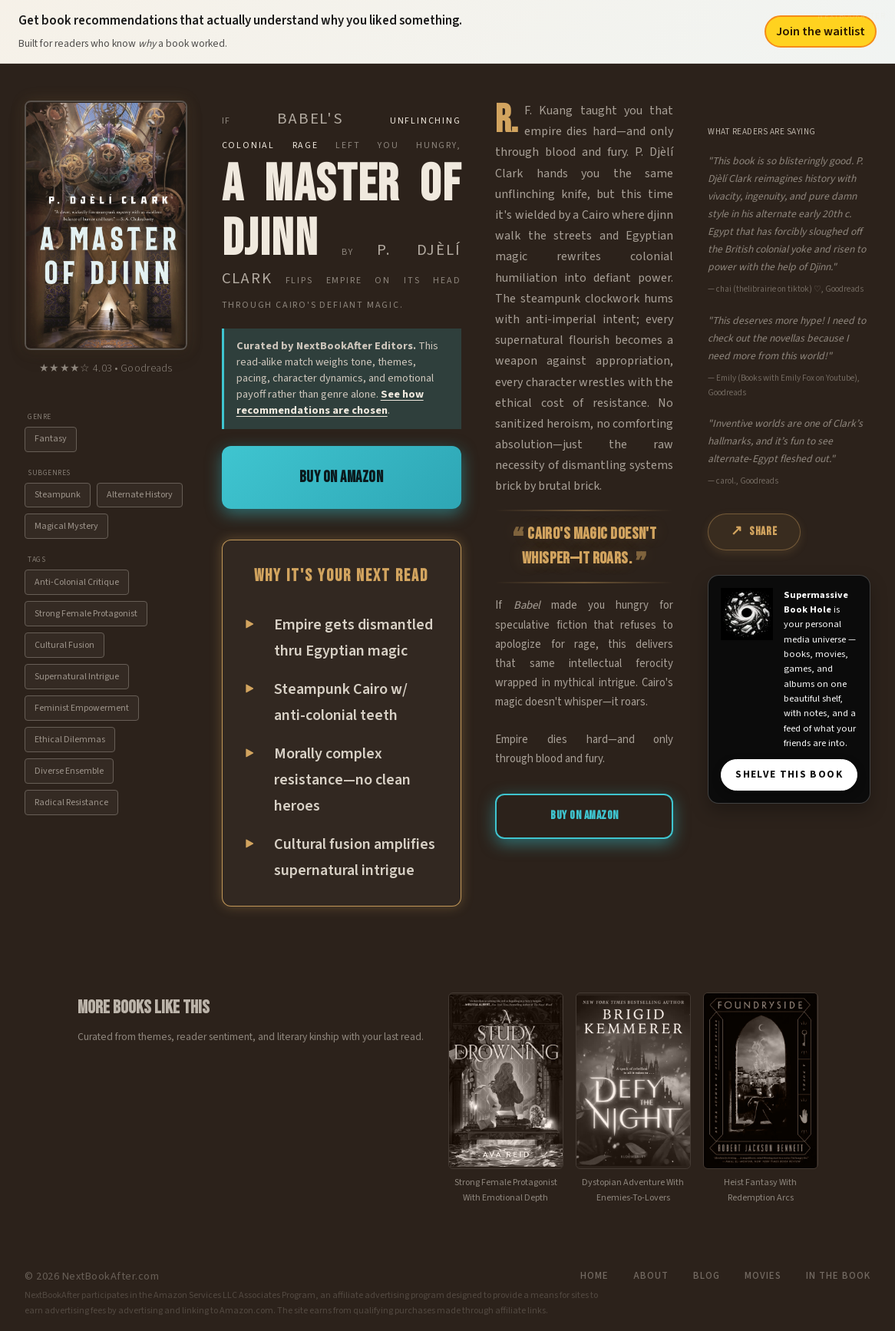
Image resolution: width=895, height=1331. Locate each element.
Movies (763, 1276)
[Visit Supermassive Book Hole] (747, 614)
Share (763, 531)
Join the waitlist (820, 31)
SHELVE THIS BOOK (789, 774)
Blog (706, 1276)
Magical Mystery (66, 526)
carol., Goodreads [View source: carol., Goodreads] (747, 481)
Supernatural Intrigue (77, 676)
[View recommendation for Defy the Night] (633, 1099)
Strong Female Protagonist (86, 613)
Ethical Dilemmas (70, 739)
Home (594, 1276)
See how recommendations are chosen (330, 402)
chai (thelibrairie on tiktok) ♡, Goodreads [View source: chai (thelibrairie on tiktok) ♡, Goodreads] (790, 289)
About (651, 1276)
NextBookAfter (851, 15)
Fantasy (51, 438)
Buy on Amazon (341, 477)
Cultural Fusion (64, 645)
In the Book (838, 1276)
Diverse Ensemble (69, 771)
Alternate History (140, 494)
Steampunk (58, 494)
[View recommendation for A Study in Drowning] (505, 1099)
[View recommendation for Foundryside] (760, 1099)
